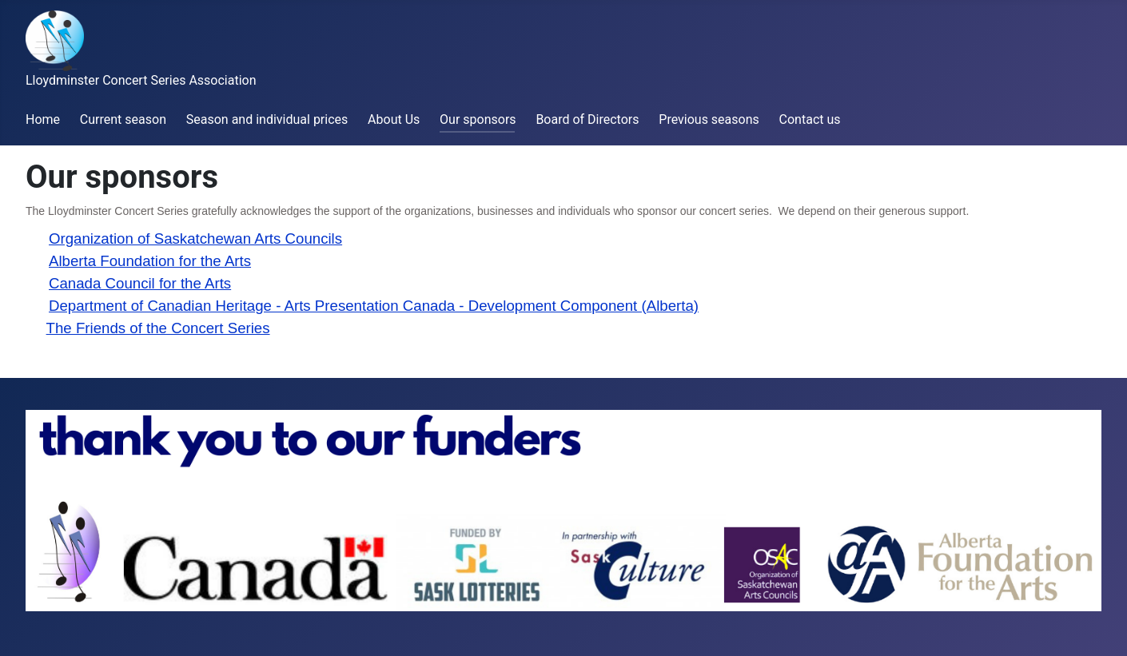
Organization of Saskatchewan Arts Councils (195, 238)
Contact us (810, 119)
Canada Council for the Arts (140, 283)
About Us (394, 119)
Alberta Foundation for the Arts (150, 260)
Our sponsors (478, 119)
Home (43, 119)
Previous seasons (709, 119)
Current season (123, 119)
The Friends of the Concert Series (158, 328)
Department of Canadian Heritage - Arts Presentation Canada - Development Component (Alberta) (374, 305)
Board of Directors (587, 119)
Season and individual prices (267, 119)
